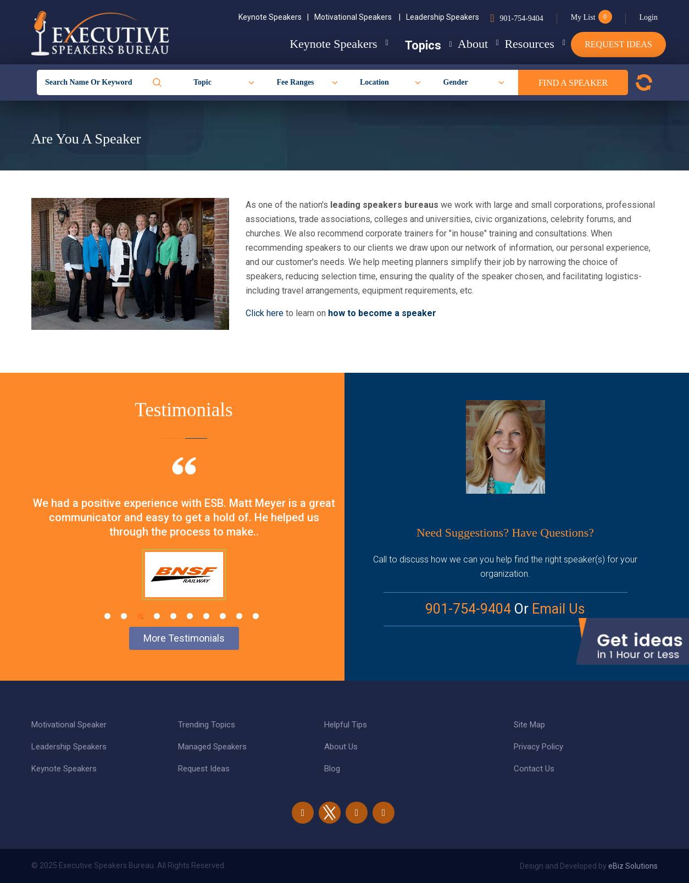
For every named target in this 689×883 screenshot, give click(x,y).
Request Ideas (618, 44)
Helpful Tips (345, 725)
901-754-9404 (521, 18)
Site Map (529, 725)
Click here (266, 313)
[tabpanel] (183, 542)
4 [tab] (157, 616)
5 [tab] (173, 616)
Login (649, 17)
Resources (518, 44)
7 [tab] (206, 616)
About (451, 44)
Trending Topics (206, 725)
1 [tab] (107, 616)
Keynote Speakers (273, 17)
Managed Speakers (212, 747)
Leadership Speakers (442, 17)
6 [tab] (190, 616)
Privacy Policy (538, 747)
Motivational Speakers (357, 17)
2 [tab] (124, 616)
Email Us (558, 609)
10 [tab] (256, 616)
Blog (332, 769)
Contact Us (534, 769)
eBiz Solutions (633, 866)
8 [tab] (223, 616)
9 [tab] (239, 616)
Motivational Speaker (69, 725)
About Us (341, 747)
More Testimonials (184, 638)
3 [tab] (140, 616)
